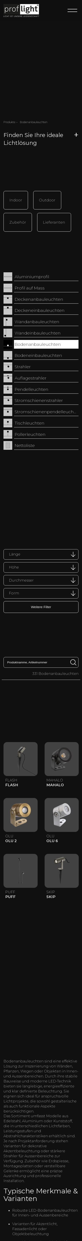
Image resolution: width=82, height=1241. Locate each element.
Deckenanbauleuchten (39, 297)
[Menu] (72, 10)
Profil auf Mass (30, 286)
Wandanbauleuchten (37, 320)
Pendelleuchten (31, 387)
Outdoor (47, 199)
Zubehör (17, 220)
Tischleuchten (29, 421)
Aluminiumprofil (32, 275)
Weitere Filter (41, 605)
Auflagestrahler (31, 376)
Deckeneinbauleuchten (40, 308)
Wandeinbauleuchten (38, 331)
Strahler (23, 365)
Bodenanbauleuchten (38, 342)
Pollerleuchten (30, 432)
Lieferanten (54, 220)
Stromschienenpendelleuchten (47, 410)
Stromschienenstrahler (39, 398)
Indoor (15, 199)
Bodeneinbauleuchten (38, 353)
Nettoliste (25, 443)
